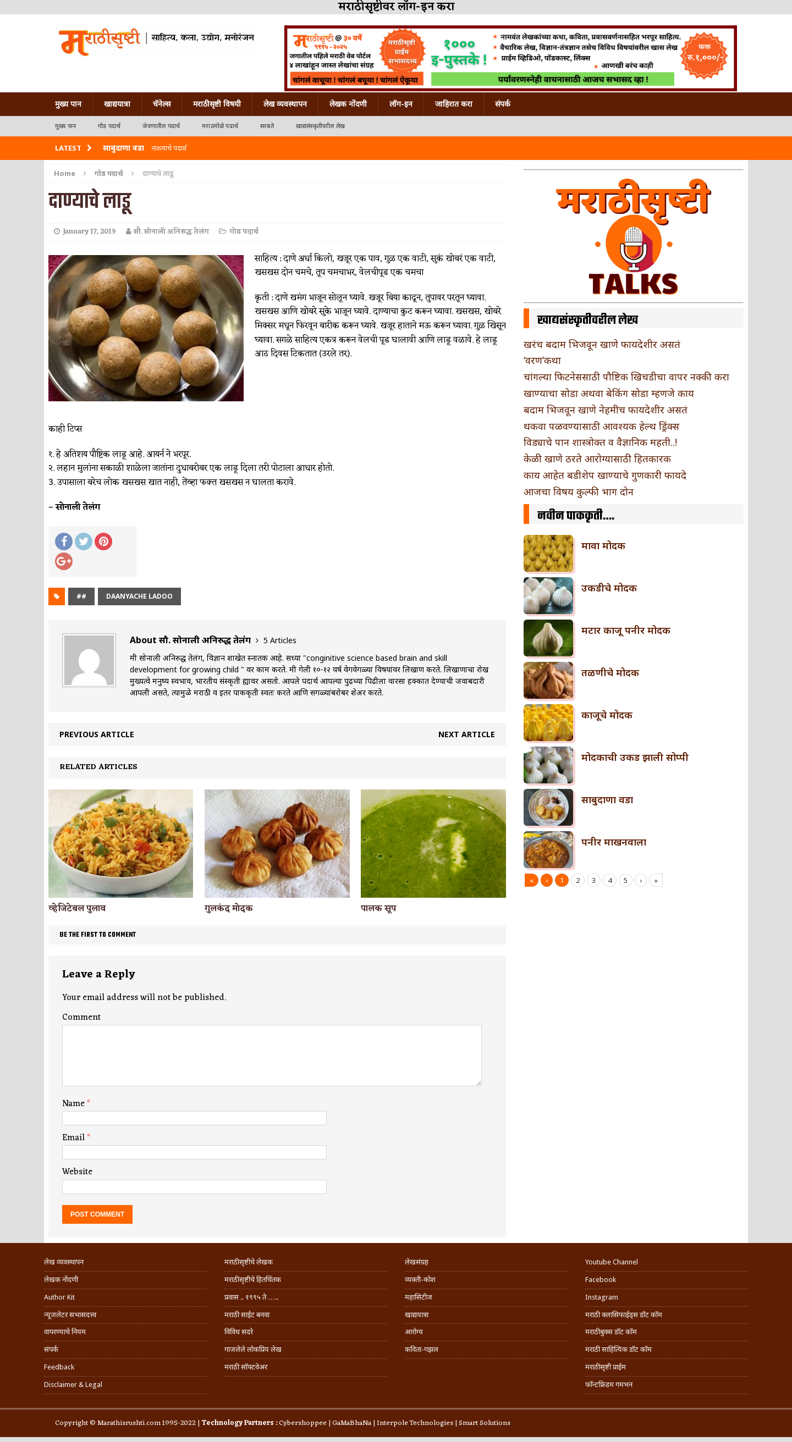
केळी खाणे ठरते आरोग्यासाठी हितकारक (597, 458)
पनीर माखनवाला (613, 841)
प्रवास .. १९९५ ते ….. (251, 1297)
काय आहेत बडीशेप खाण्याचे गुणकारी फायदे (605, 475)
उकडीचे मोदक (609, 587)
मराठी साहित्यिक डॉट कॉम (618, 1349)
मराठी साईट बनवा (247, 1315)
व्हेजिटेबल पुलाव (77, 908)
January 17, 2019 (89, 231)
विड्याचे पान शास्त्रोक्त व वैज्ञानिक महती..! (600, 442)
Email (74, 1138)
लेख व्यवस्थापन (285, 104)
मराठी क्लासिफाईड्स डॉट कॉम (623, 1315)
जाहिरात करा (453, 104)
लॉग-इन (401, 104)
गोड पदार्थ (109, 126)
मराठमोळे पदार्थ (220, 126)
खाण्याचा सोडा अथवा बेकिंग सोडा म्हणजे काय (609, 393)
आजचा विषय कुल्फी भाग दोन (579, 491)
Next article (466, 734)
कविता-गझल (421, 1349)
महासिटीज (418, 1297)
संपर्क (502, 104)
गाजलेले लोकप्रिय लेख (253, 1349)
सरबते (267, 126)
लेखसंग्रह (416, 1262)
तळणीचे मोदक (610, 672)
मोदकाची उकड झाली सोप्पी (635, 757)
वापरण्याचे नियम (65, 1332)
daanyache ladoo (139, 596)
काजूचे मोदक (606, 714)
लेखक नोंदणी (348, 104)
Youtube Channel (611, 1262)
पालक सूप (378, 908)
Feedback (59, 1367)
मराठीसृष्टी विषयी (217, 104)
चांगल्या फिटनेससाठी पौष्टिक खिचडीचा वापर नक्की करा (626, 376)
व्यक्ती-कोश (420, 1279)
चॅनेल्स (161, 104)
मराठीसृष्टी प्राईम (605, 1367)
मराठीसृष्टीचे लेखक (248, 1262)
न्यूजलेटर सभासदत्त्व (70, 1315)
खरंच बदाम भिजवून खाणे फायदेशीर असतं (602, 344)
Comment (81, 1017)
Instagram (601, 1297)
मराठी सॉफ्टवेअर (245, 1367)
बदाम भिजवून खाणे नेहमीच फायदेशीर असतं (606, 409)
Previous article (96, 734)
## (81, 596)
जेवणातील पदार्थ (161, 126)
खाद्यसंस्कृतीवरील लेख (320, 126)
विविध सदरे (238, 1332)
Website (77, 1172)
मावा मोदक (603, 545)
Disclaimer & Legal (73, 1384)
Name (74, 1104)
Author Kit (59, 1297)
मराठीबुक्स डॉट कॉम (611, 1332)
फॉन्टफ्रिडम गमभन (608, 1384)
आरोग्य (414, 1332)
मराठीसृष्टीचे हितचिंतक (252, 1279)
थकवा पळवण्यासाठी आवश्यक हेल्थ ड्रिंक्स (601, 426)
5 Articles (279, 640)
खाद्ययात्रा (117, 104)
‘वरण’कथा (542, 360)
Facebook (600, 1279)
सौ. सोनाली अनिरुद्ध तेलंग (171, 231)
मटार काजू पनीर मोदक (625, 630)
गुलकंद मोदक (229, 908)
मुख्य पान (68, 104)
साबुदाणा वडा (607, 799)
